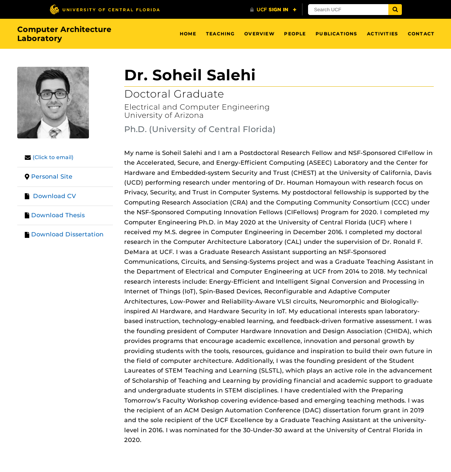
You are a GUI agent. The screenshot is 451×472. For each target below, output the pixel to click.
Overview (259, 33)
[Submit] (395, 9)
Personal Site (51, 176)
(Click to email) (53, 157)
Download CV (54, 196)
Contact (421, 33)
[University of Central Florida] (104, 9)
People (295, 33)
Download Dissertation (67, 234)
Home (188, 33)
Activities (382, 33)
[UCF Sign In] (273, 9)
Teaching (220, 33)
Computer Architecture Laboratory (64, 34)
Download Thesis (58, 215)
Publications (336, 33)
